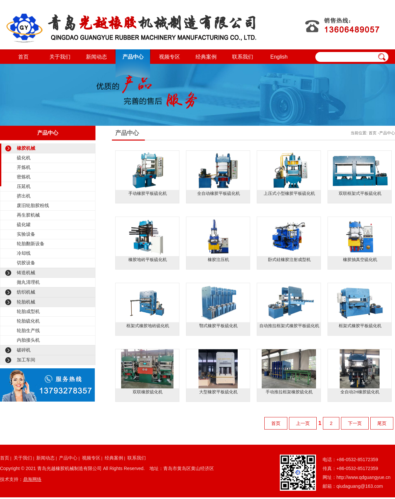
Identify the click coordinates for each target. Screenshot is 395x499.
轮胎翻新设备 (30, 243)
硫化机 (24, 157)
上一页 (303, 423)
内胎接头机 (28, 340)
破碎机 (24, 350)
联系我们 (242, 57)
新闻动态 (96, 57)
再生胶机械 (28, 215)
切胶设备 (26, 262)
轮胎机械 (26, 301)
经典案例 (206, 57)
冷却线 (24, 253)
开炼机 (24, 167)
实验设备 (26, 234)
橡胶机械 (26, 148)
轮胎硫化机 (28, 321)
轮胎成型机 (28, 311)
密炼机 (24, 176)
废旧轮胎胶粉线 (33, 205)
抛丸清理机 (28, 282)
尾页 (381, 423)
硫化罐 (24, 224)
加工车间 (26, 359)
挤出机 (24, 195)
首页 (23, 57)
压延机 (24, 186)
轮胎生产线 (28, 330)
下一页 (355, 423)
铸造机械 (26, 272)
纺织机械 (26, 292)
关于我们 (59, 57)
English (278, 57)
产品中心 (133, 57)
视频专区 (169, 57)
